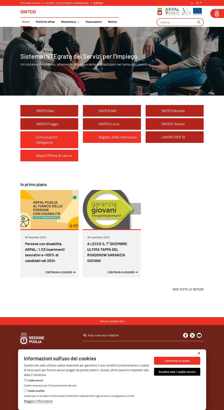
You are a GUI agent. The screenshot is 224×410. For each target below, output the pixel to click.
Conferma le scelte (177, 360)
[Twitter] (192, 335)
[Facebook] (185, 335)
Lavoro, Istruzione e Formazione (67, 3)
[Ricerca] (175, 22)
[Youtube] (199, 335)
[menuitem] (25, 22)
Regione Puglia (30, 3)
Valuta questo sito (112, 321)
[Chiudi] (199, 353)
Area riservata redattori (101, 335)
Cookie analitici (36, 391)
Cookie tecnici (35, 380)
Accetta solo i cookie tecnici (177, 371)
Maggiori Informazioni (38, 401)
